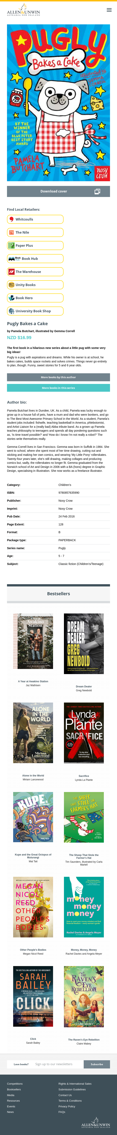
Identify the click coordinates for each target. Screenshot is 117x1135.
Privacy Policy (67, 1106)
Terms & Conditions (70, 1100)
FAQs (62, 1111)
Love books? (21, 1064)
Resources (13, 1100)
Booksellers (14, 1089)
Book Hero (24, 298)
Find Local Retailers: (23, 209)
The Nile (22, 232)
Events (11, 1106)
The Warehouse (28, 271)
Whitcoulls (24, 219)
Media (10, 1095)
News (10, 1111)
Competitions (15, 1083)
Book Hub (30, 258)
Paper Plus (24, 245)
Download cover (54, 191)
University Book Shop (33, 311)
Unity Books (26, 285)
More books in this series (58, 388)
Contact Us (65, 1095)
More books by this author (58, 377)
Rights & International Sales (75, 1083)
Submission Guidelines (72, 1089)
